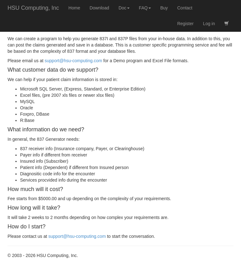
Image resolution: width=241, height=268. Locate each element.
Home (74, 7)
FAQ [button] (145, 7)
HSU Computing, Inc (33, 8)
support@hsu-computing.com (73, 60)
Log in (209, 23)
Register (185, 23)
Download (99, 7)
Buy (164, 7)
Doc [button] (124, 7)
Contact (184, 7)
